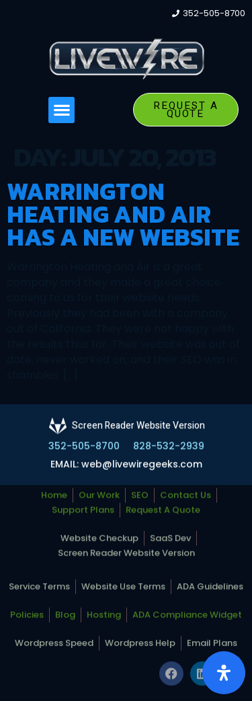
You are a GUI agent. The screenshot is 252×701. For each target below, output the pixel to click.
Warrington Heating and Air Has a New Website (123, 214)
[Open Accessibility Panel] (223, 672)
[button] (61, 110)
